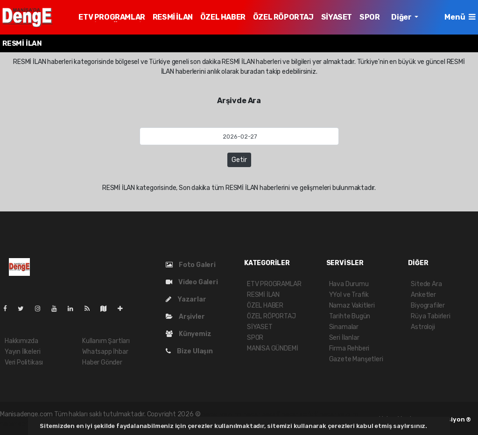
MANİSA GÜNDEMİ (272, 348)
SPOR (369, 17)
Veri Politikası (24, 362)
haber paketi (261, 414)
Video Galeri (192, 282)
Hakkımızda (21, 341)
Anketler (423, 295)
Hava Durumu (349, 284)
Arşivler (185, 317)
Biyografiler (428, 305)
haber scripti (299, 414)
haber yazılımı (222, 414)
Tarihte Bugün (350, 316)
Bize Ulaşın (189, 351)
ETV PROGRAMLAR (111, 17)
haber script (17, 424)
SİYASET (336, 17)
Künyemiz (188, 334)
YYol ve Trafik (349, 295)
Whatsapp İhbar (105, 352)
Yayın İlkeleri (22, 352)
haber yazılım (338, 414)
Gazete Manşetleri (356, 359)
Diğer (402, 17)
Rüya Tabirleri (430, 316)
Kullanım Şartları (106, 341)
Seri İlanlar (344, 338)
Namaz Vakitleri (352, 305)
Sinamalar (343, 327)
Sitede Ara (426, 284)
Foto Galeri (191, 265)
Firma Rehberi (349, 348)
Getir (239, 160)
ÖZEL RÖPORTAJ (283, 17)
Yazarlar (186, 299)
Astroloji (423, 327)
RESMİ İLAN (173, 17)
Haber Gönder (102, 362)
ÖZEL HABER (223, 17)
